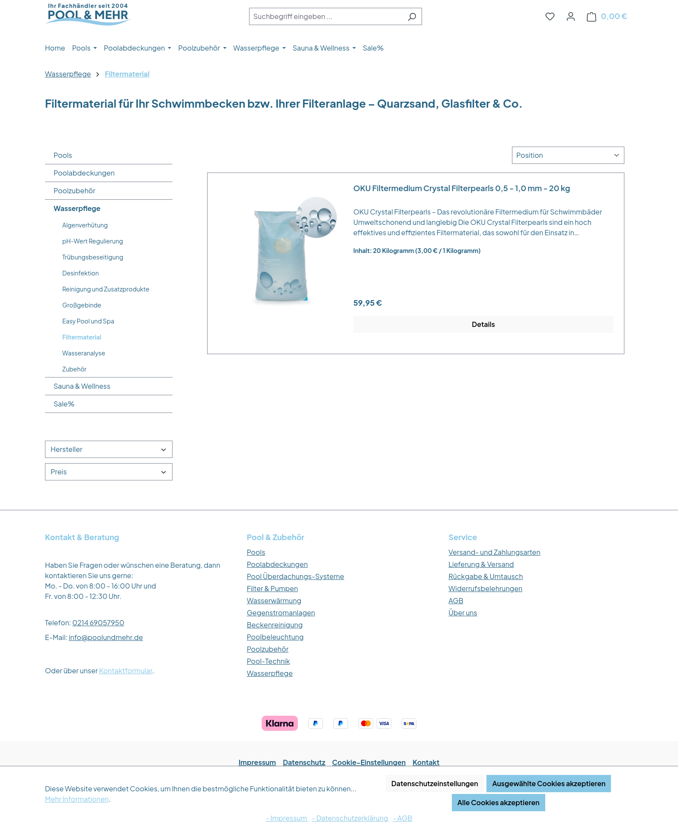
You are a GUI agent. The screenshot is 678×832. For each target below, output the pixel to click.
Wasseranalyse (83, 353)
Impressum (257, 762)
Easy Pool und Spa (88, 321)
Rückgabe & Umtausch (485, 576)
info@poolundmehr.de (106, 637)
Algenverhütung (85, 225)
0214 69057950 (98, 622)
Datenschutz (304, 762)
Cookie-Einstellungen (369, 762)
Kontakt (426, 762)
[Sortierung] (568, 155)
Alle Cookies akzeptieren (498, 802)
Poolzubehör (75, 190)
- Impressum (287, 817)
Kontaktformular (125, 670)
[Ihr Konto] (570, 16)
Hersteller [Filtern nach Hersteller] (109, 449)
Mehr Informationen (77, 798)
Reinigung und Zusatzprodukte (105, 289)
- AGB (402, 817)
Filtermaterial (81, 337)
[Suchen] (412, 16)
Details (483, 324)
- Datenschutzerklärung (351, 817)
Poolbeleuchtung (275, 636)
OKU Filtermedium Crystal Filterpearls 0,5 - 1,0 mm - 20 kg (461, 188)
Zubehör (74, 369)
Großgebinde (81, 305)
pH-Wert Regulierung (92, 241)
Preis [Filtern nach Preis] (109, 471)
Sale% (64, 403)
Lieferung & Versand (481, 564)
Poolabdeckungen (84, 172)
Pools (63, 155)
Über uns (462, 612)
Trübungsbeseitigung (92, 257)
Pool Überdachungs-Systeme (295, 576)
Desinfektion (80, 273)
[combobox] (325, 16)
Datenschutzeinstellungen (434, 783)
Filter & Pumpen (272, 588)
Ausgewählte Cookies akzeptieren (548, 783)
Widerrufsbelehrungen (485, 588)
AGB (455, 600)
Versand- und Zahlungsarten (494, 552)
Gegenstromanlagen (281, 612)
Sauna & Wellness (82, 385)
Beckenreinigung (275, 624)
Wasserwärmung (274, 600)
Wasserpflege (77, 208)
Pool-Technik (268, 661)
